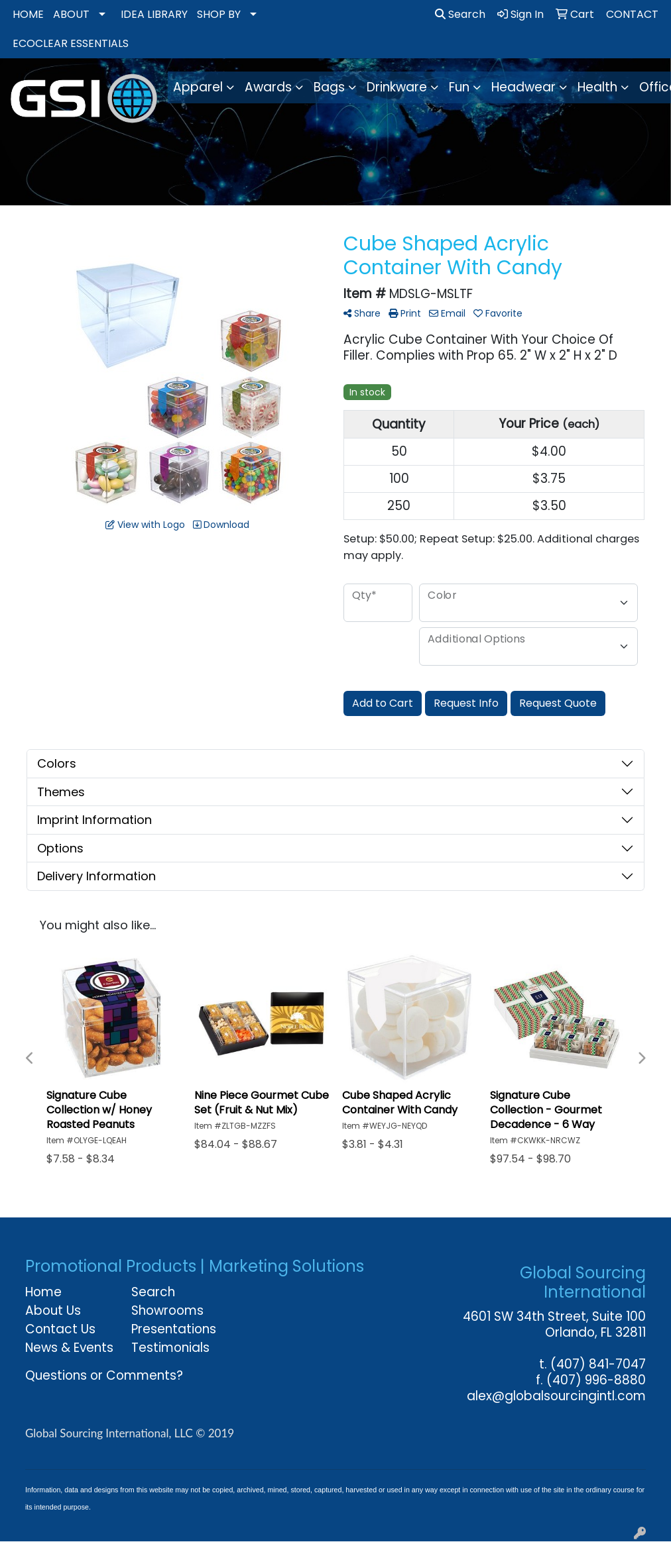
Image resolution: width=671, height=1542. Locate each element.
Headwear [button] (523, 87)
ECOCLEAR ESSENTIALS (71, 43)
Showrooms (167, 1310)
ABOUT (71, 14)
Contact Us (60, 1329)
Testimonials (170, 1348)
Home (43, 1292)
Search (460, 14)
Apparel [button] (198, 87)
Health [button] (597, 87)
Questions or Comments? (104, 1375)
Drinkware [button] (397, 87)
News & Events (69, 1348)
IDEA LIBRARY (154, 14)
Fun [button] (459, 87)
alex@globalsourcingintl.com (556, 1396)
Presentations (173, 1329)
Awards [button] (268, 87)
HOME (28, 14)
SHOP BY (219, 14)
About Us (53, 1310)
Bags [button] (329, 87)
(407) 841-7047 (598, 1364)
